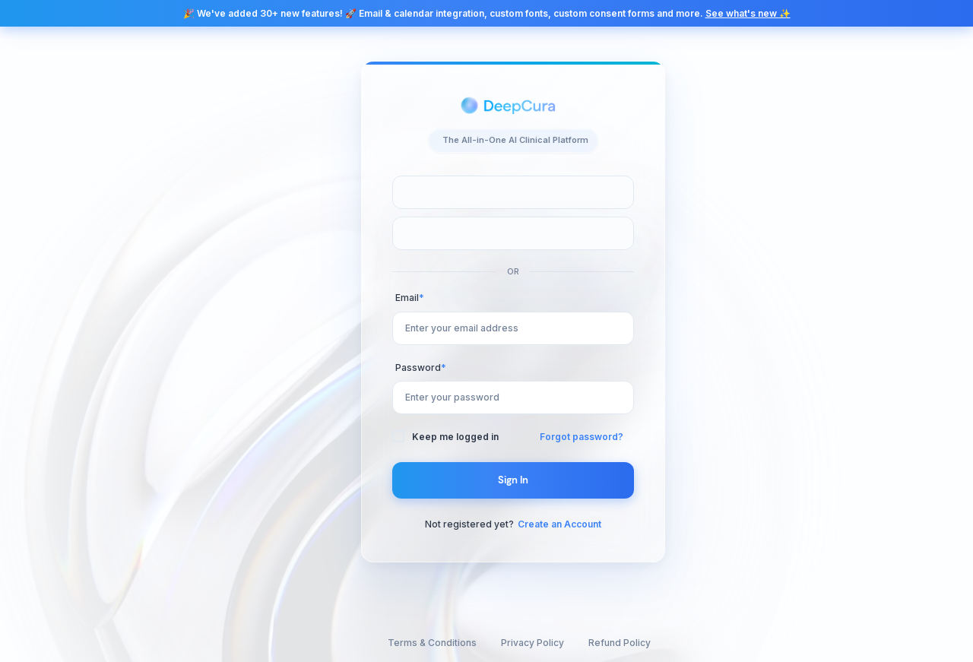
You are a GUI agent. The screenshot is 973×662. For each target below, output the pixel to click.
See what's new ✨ (748, 13)
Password (420, 367)
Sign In (513, 480)
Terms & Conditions (432, 642)
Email (409, 297)
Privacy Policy (532, 642)
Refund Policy (619, 642)
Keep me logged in (455, 436)
